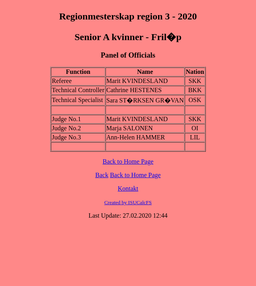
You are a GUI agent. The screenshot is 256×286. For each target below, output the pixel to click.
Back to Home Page (128, 161)
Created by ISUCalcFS (128, 202)
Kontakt (128, 188)
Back (101, 175)
